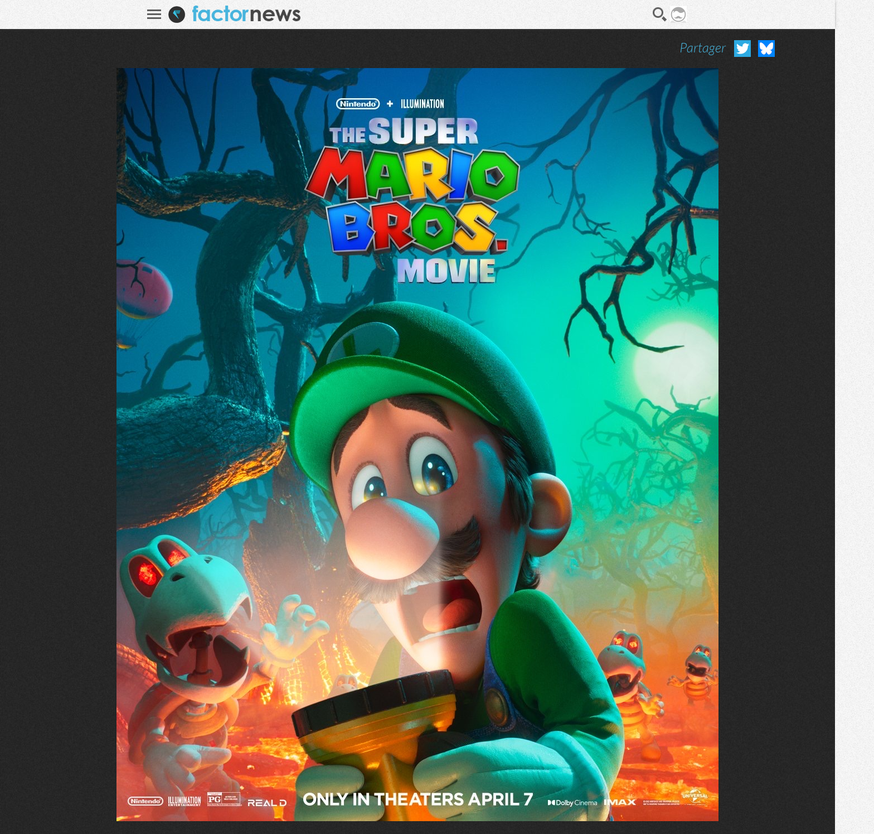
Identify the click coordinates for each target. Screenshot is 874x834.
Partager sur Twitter (742, 48)
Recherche (660, 14)
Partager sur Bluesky (766, 48)
